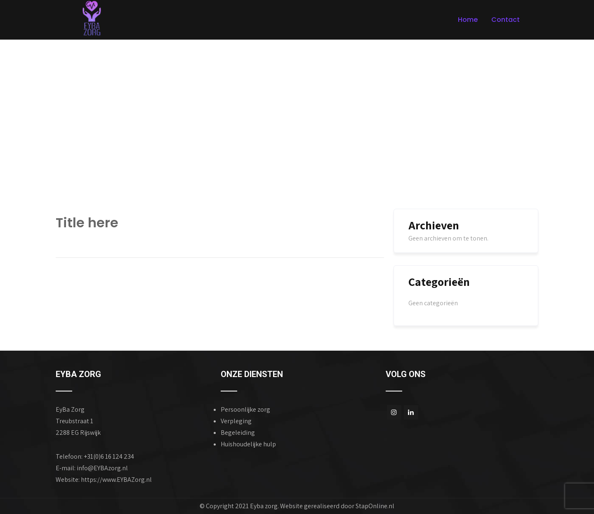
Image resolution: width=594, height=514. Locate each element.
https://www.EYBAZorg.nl (116, 479)
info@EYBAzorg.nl (102, 468)
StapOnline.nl (375, 506)
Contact (505, 19)
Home (468, 19)
